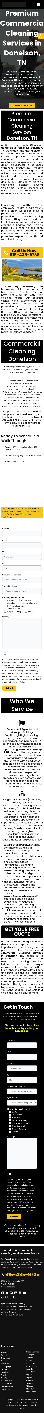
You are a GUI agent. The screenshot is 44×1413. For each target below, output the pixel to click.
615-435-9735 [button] (22, 1274)
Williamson (30, 1386)
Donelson (5, 1372)
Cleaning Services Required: (13, 597)
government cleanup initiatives (23, 751)
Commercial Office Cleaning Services (16, 1309)
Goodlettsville (6, 1381)
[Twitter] (7, 1292)
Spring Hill (29, 1380)
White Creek (31, 1392)
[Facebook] (2, 1292)
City (4, 563)
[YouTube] (24, 1292)
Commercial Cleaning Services (22, 1019)
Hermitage (5, 1389)
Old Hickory (30, 1372)
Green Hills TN (6, 1384)
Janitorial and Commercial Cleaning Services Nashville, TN (20, 1252)
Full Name (6, 528)
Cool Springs (6, 1366)
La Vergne (30, 1355)
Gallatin (4, 1378)
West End (29, 1383)
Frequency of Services (11, 575)
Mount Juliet (30, 1363)
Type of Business (9, 586)
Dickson (4, 1369)
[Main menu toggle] (39, 4)
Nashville (29, 1369)
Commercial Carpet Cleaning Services (16, 1306)
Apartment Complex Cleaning (13, 1303)
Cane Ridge (5, 1361)
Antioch (4, 1352)
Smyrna (29, 1377)
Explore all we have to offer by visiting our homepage (22, 1028)
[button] (41, 36)
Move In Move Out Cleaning (12, 1315)
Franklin (4, 1375)
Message (6, 616)
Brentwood (5, 1358)
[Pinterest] (20, 1292)
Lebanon (29, 1357)
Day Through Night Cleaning (22, 486)
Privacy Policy (19, 682)
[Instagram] (11, 1292)
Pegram (29, 1375)
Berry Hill (4, 1355)
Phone (5, 552)
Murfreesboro (31, 1366)
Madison (29, 1360)
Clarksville (5, 1364)
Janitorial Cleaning (8, 1312)
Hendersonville (7, 1386)
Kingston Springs (32, 1352)
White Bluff (30, 1389)
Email (4, 540)
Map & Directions (8, 1287)
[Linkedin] (15, 1292)
